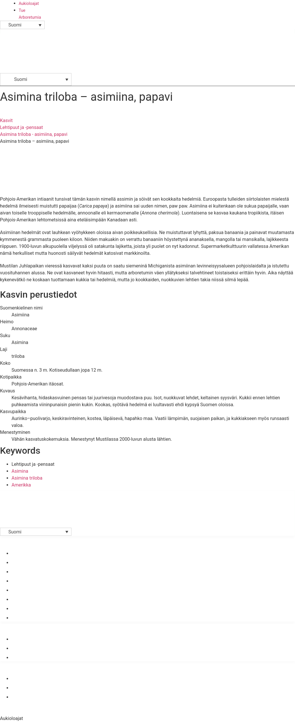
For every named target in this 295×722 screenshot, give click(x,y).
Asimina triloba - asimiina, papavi (33, 134)
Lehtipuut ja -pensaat (21, 127)
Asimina (20, 471)
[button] (289, 71)
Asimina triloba (27, 478)
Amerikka (21, 485)
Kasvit (6, 120)
